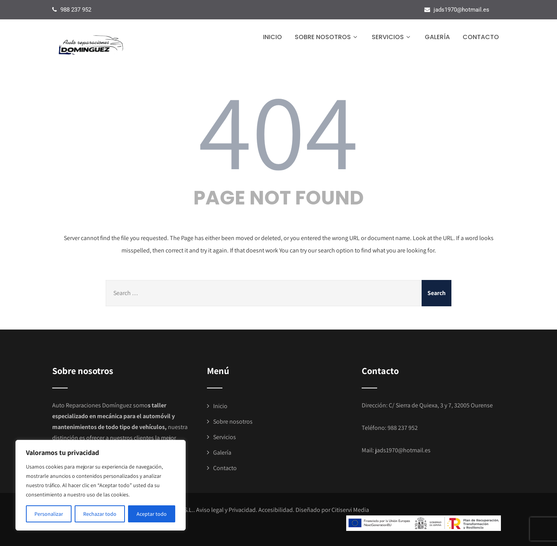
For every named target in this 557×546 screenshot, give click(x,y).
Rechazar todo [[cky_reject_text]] (99, 513)
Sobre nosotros (327, 37)
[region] (100, 485)
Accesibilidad (275, 510)
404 (278, 129)
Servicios (392, 37)
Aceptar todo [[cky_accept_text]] (152, 513)
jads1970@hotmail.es (403, 450)
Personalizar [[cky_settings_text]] (48, 513)
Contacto (481, 37)
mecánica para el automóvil (134, 416)
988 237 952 (403, 428)
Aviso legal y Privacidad (226, 510)
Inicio (272, 37)
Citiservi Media (350, 510)
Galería (437, 37)
